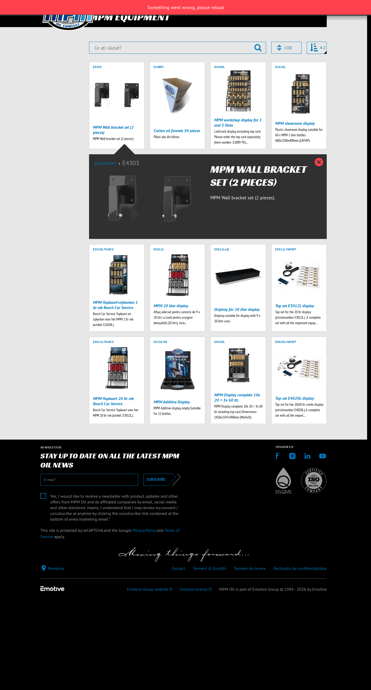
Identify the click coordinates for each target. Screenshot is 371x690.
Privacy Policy (144, 638)
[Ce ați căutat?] (177, 156)
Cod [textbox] (288, 156)
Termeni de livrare (250, 677)
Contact (178, 677)
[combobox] (286, 156)
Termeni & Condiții (209, 677)
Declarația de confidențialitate (300, 677)
